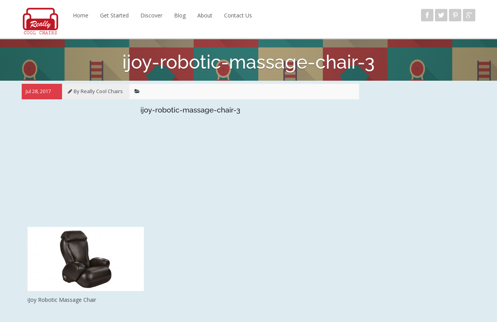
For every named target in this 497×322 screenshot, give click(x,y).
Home (80, 15)
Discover (151, 15)
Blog (180, 15)
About (204, 15)
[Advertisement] (190, 172)
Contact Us (238, 15)
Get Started (114, 15)
